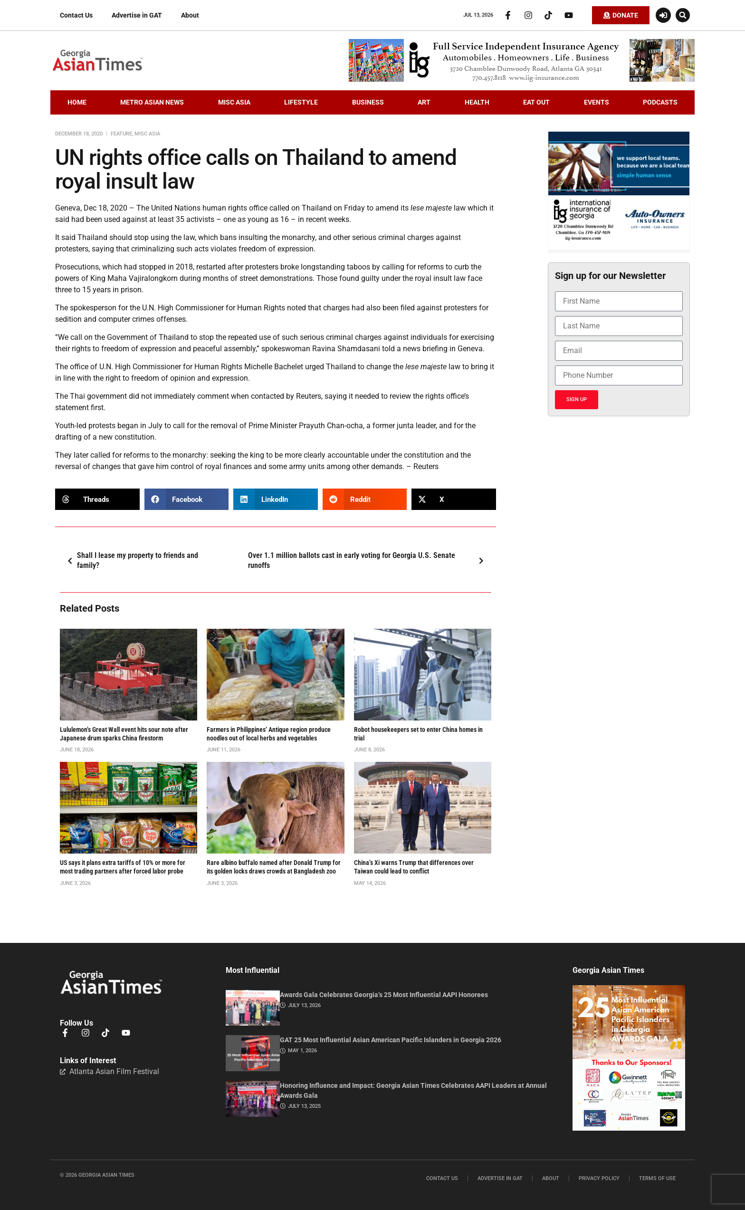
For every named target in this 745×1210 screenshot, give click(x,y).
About (190, 15)
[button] (683, 15)
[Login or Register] (663, 15)
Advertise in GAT (137, 15)
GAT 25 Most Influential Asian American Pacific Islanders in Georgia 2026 (390, 1040)
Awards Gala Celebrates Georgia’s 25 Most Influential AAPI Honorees (384, 995)
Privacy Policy (599, 1178)
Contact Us (76, 15)
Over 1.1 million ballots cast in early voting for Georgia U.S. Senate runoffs (368, 560)
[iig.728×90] (522, 79)
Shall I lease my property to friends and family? (130, 560)
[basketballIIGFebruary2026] (618, 247)
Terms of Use (657, 1178)
